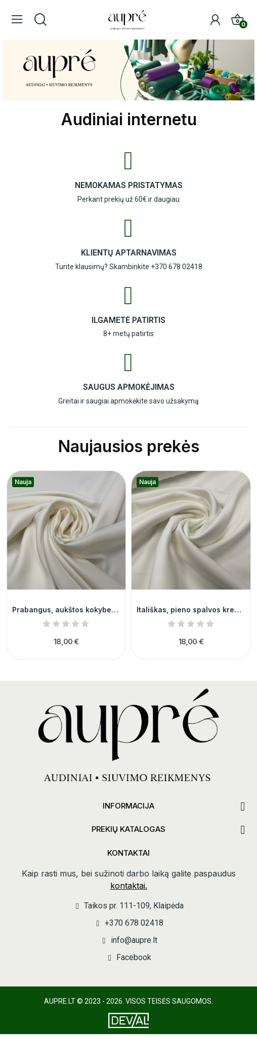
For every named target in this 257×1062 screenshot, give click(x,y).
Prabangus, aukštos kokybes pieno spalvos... (66, 609)
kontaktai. (128, 886)
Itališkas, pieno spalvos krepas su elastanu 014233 (191, 609)
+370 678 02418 (176, 267)
